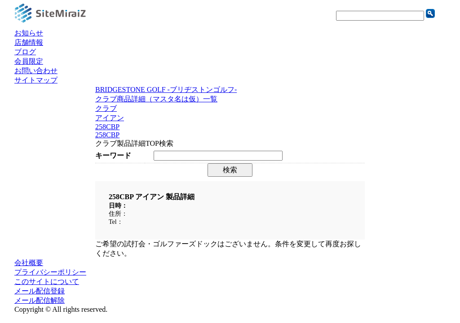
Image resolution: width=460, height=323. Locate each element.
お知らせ (28, 33)
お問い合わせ (36, 70)
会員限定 (28, 61)
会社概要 (28, 262)
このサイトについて (46, 281)
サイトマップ (36, 80)
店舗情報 (28, 42)
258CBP (107, 127)
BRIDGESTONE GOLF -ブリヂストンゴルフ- (166, 89)
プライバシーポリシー (50, 272)
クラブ (106, 108)
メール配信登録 (39, 291)
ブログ (25, 52)
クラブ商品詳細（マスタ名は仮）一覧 (156, 99)
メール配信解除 (39, 300)
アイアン (109, 118)
